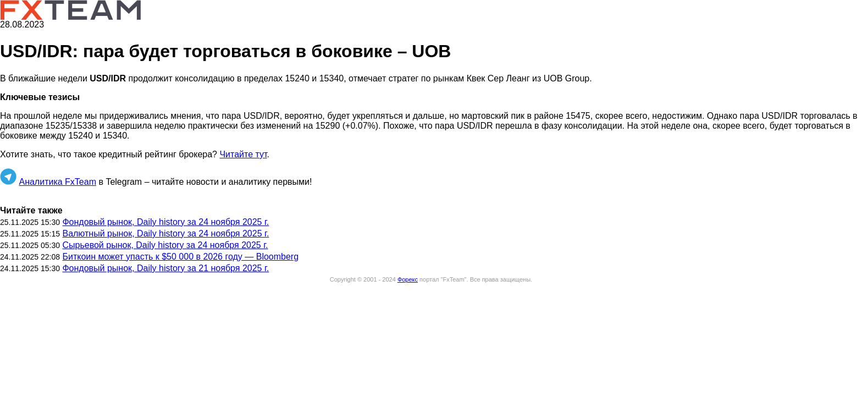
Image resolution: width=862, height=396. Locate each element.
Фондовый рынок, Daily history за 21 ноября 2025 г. (165, 268)
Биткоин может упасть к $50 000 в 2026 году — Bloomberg (180, 256)
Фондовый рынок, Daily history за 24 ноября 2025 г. (165, 222)
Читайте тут (243, 154)
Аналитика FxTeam (57, 181)
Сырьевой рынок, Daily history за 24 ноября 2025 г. (165, 245)
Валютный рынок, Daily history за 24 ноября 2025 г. (165, 233)
